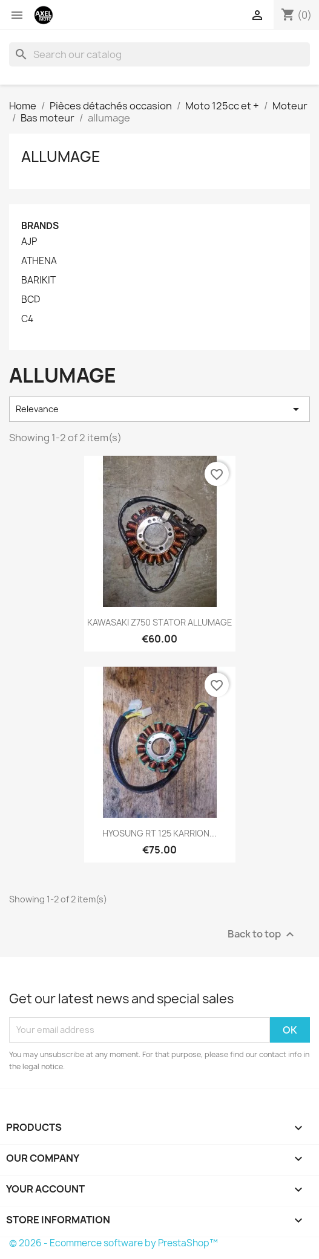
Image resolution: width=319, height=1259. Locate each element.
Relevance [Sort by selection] (159, 409)
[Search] (159, 54)
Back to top (262, 934)
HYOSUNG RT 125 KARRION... (159, 833)
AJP (29, 242)
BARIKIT (38, 280)
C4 (27, 319)
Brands (40, 225)
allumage (60, 156)
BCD (30, 300)
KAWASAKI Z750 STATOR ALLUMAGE (159, 622)
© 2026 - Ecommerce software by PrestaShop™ (113, 1243)
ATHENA (39, 261)
